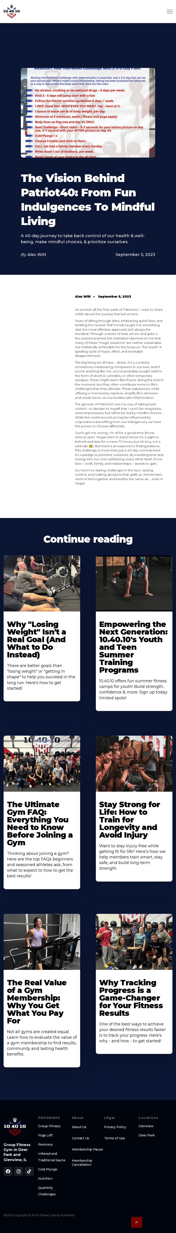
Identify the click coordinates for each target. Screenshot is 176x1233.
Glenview (146, 1126)
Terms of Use (114, 1138)
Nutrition (45, 1179)
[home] (11, 11)
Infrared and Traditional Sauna (51, 1157)
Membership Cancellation (82, 1163)
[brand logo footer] (15, 1127)
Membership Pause (87, 1149)
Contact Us (80, 1138)
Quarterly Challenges (47, 1191)
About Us (79, 1127)
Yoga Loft (45, 1135)
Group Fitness (49, 1126)
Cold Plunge (47, 1169)
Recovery (45, 1144)
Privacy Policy (115, 1127)
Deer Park (147, 1135)
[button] (136, 1222)
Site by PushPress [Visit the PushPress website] (63, 1215)
